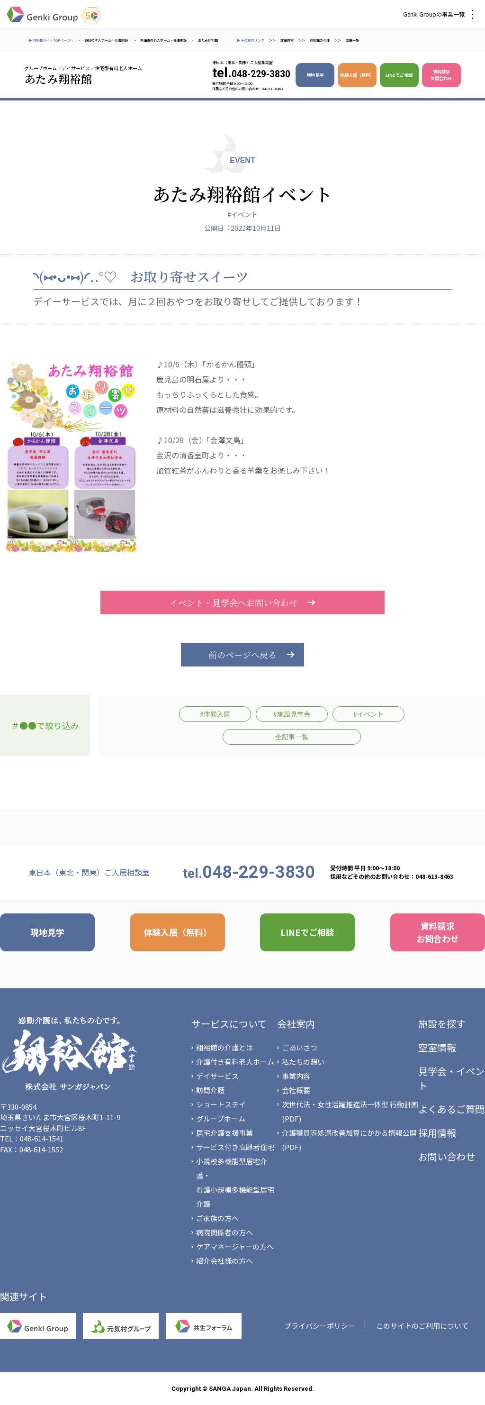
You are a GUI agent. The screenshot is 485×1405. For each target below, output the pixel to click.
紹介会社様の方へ (224, 1261)
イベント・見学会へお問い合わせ (242, 602)
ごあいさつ (299, 1047)
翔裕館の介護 (320, 40)
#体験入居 (215, 714)
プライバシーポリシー (319, 1326)
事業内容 (296, 1076)
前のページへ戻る (242, 654)
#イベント (242, 214)
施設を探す (442, 1024)
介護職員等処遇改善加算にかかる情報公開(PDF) (349, 1140)
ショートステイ (221, 1104)
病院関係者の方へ (224, 1232)
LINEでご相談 (399, 75)
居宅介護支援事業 (224, 1133)
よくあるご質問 (451, 1109)
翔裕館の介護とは (224, 1047)
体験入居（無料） (357, 75)
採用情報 (437, 1133)
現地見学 (314, 75)
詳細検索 (287, 40)
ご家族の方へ (217, 1218)
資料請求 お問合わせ (441, 75)
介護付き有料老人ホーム (235, 1062)
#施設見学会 (291, 714)
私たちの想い (303, 1062)
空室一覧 (352, 40)
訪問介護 (210, 1090)
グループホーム (220, 1118)
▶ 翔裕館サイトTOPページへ (51, 40)
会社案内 (296, 1024)
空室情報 (437, 1047)
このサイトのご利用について (422, 1326)
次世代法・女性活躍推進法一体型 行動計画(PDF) (350, 1111)
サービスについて (229, 1024)
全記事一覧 (291, 736)
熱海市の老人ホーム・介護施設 (163, 40)
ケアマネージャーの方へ (235, 1246)
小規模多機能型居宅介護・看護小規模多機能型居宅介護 (235, 1182)
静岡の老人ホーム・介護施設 (107, 40)
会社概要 (296, 1090)
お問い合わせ (446, 1156)
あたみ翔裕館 (208, 40)
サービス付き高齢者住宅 (235, 1147)
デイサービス (217, 1076)
